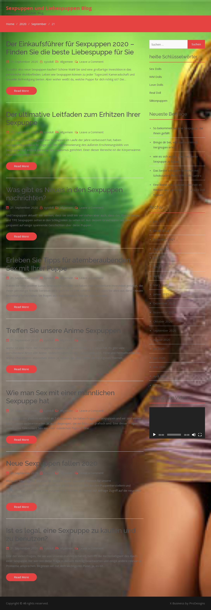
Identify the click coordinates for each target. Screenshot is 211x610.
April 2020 (160, 376)
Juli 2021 (158, 258)
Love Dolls (156, 85)
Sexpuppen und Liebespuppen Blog (49, 8)
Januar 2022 (161, 230)
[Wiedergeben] (154, 434)
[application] (177, 422)
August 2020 (161, 340)
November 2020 (164, 312)
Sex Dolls (155, 69)
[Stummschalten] (194, 434)
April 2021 (160, 276)
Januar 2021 (161, 294)
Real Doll (155, 93)
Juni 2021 (159, 267)
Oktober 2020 (162, 321)
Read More (21, 91)
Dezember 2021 (164, 239)
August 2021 (161, 248)
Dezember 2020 (164, 303)
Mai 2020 (159, 367)
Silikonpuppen (158, 100)
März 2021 (160, 285)
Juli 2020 (158, 349)
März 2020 (160, 385)
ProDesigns (197, 603)
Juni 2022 (159, 221)
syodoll (49, 62)
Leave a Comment (91, 62)
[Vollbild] (200, 434)
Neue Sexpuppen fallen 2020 (52, 463)
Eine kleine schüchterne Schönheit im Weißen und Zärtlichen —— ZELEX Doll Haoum (179, 190)
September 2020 (164, 330)
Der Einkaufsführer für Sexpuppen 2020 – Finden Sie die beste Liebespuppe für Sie (70, 48)
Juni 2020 (159, 358)
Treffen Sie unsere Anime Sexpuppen (63, 331)
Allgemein (66, 62)
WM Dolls (155, 77)
